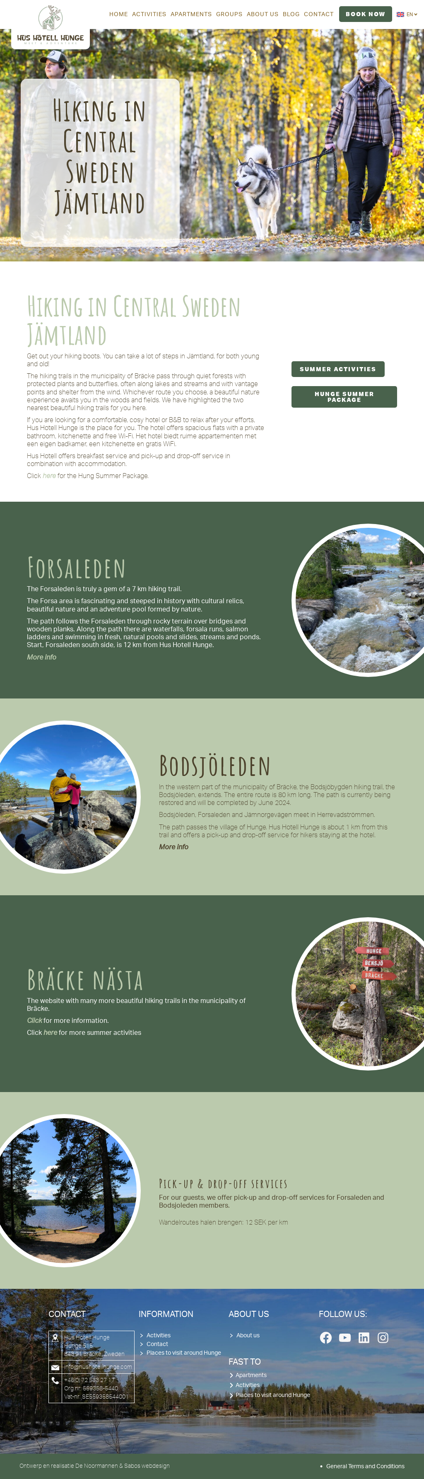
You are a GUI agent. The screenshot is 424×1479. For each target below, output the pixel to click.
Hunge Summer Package (344, 397)
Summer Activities (338, 369)
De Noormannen (96, 1465)
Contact (157, 1344)
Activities (159, 1336)
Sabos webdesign (147, 1465)
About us (248, 1336)
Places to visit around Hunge (184, 1353)
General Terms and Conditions (365, 1466)
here (50, 1033)
